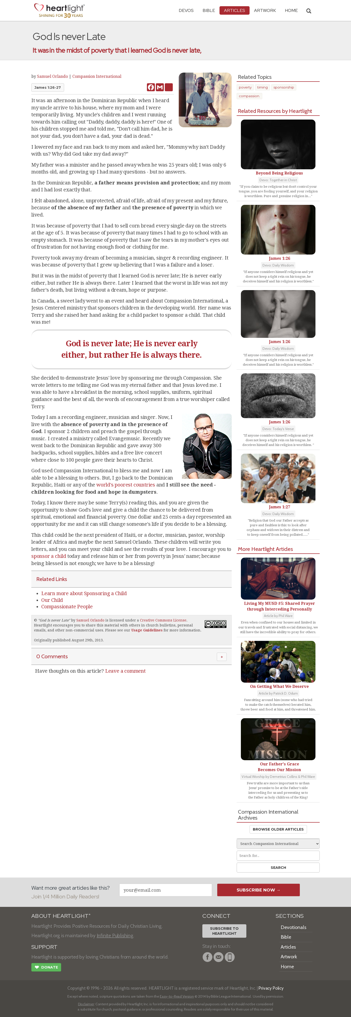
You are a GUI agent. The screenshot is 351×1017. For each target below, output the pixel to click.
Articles (234, 10)
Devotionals (293, 927)
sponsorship (283, 87)
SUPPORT (44, 947)
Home (287, 967)
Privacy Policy (271, 988)
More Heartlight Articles (265, 548)
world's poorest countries (125, 485)
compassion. (249, 96)
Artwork (265, 10)
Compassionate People (67, 607)
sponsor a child (48, 556)
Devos (186, 10)
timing (262, 87)
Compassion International (96, 76)
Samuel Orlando (52, 76)
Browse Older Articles (278, 829)
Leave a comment (125, 671)
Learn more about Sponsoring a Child (84, 593)
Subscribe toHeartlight (224, 931)
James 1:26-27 (48, 87)
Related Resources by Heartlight (275, 110)
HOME (291, 10)
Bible (209, 10)
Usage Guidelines (147, 630)
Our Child (52, 600)
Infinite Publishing (115, 935)
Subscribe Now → (259, 889)
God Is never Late (54, 620)
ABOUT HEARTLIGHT (60, 916)
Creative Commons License (163, 620)
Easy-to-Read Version (177, 996)
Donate (46, 967)
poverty (245, 87)
